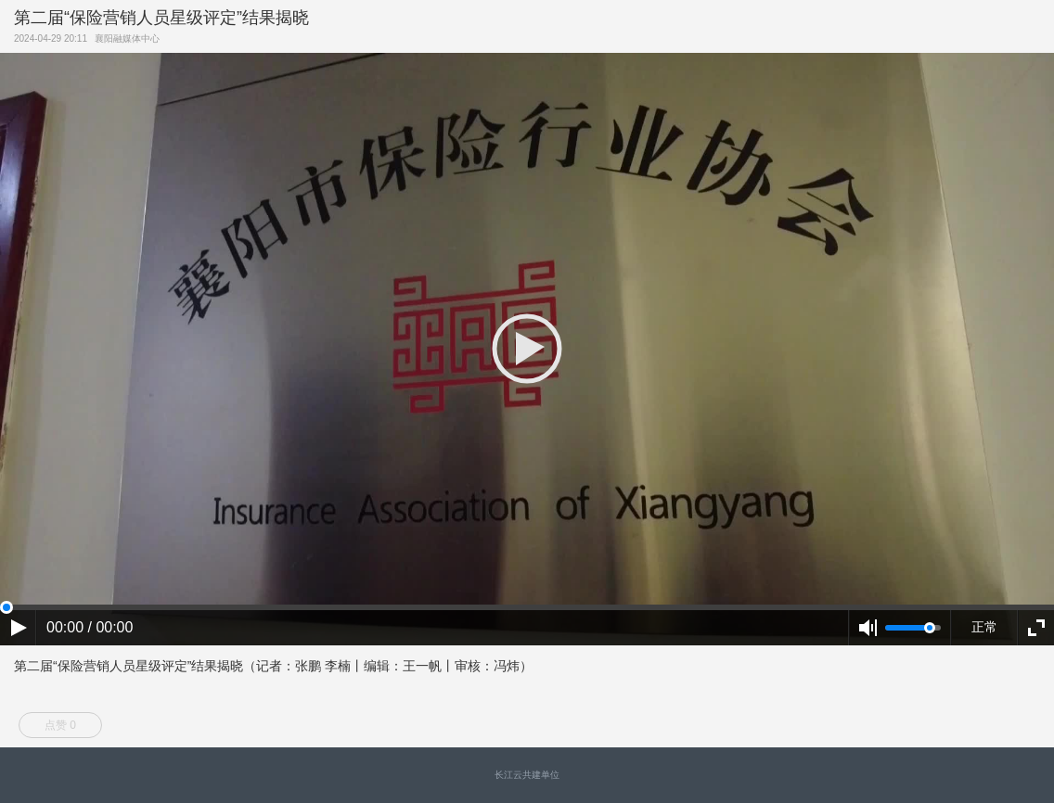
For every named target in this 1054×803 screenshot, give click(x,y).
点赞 (60, 725)
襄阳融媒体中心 (130, 38)
